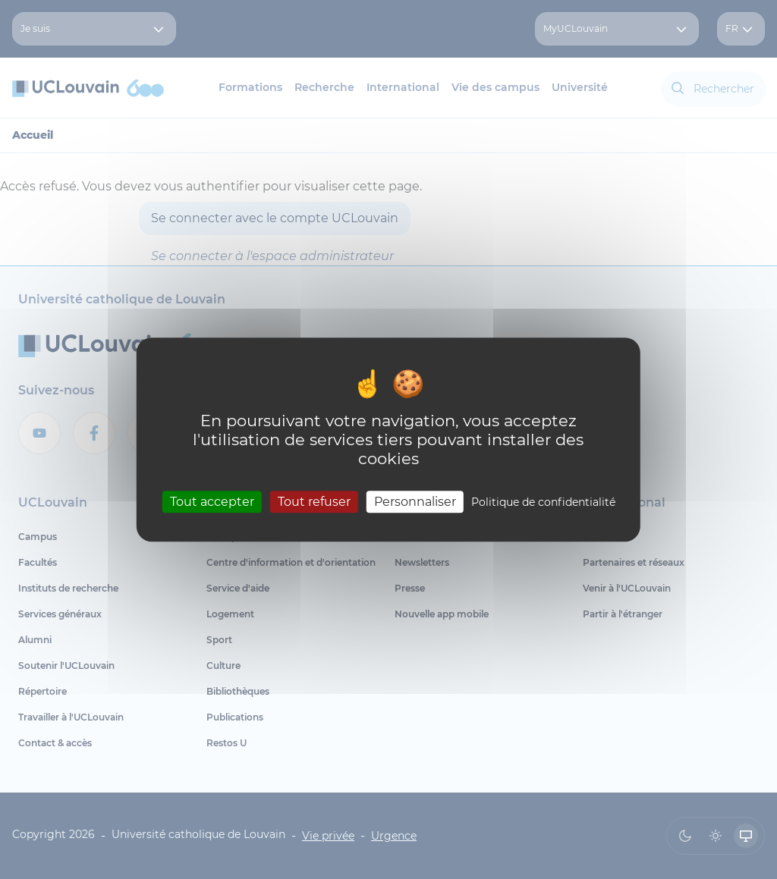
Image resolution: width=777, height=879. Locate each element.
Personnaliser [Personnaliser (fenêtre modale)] (415, 501)
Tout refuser (314, 501)
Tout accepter (212, 501)
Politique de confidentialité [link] (543, 502)
